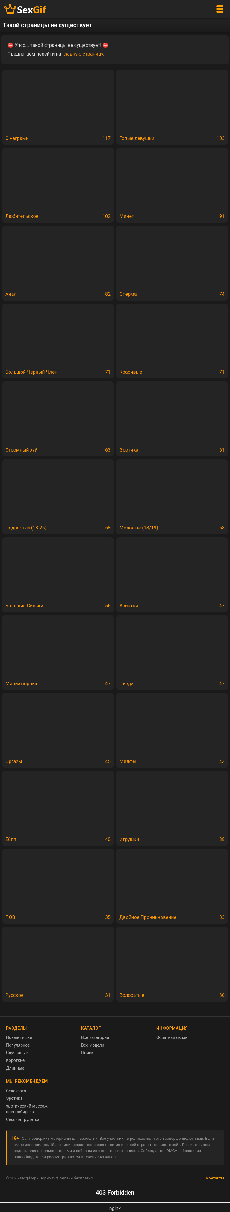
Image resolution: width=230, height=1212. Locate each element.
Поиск (87, 1052)
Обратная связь (171, 1037)
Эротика (14, 1098)
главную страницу (82, 54)
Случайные (17, 1052)
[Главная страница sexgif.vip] (25, 9)
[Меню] (220, 9)
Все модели (92, 1045)
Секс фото (16, 1090)
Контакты (215, 1178)
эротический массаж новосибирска (27, 1109)
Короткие (15, 1060)
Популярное (18, 1045)
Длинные (15, 1068)
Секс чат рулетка (23, 1119)
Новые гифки (19, 1037)
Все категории (95, 1037)
